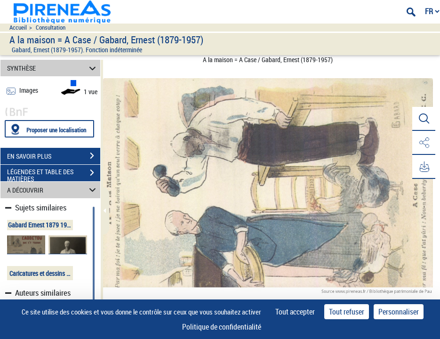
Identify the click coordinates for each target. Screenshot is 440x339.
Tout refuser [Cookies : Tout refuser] (346, 312)
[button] (423, 119)
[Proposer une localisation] (49, 128)
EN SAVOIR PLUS (53, 155)
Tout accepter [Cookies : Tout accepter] (295, 312)
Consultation (50, 28)
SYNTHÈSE (52, 68)
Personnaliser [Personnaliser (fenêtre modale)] (398, 312)
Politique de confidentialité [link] (221, 327)
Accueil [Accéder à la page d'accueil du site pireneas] (18, 28)
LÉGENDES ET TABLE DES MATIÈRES (53, 173)
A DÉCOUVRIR (52, 190)
